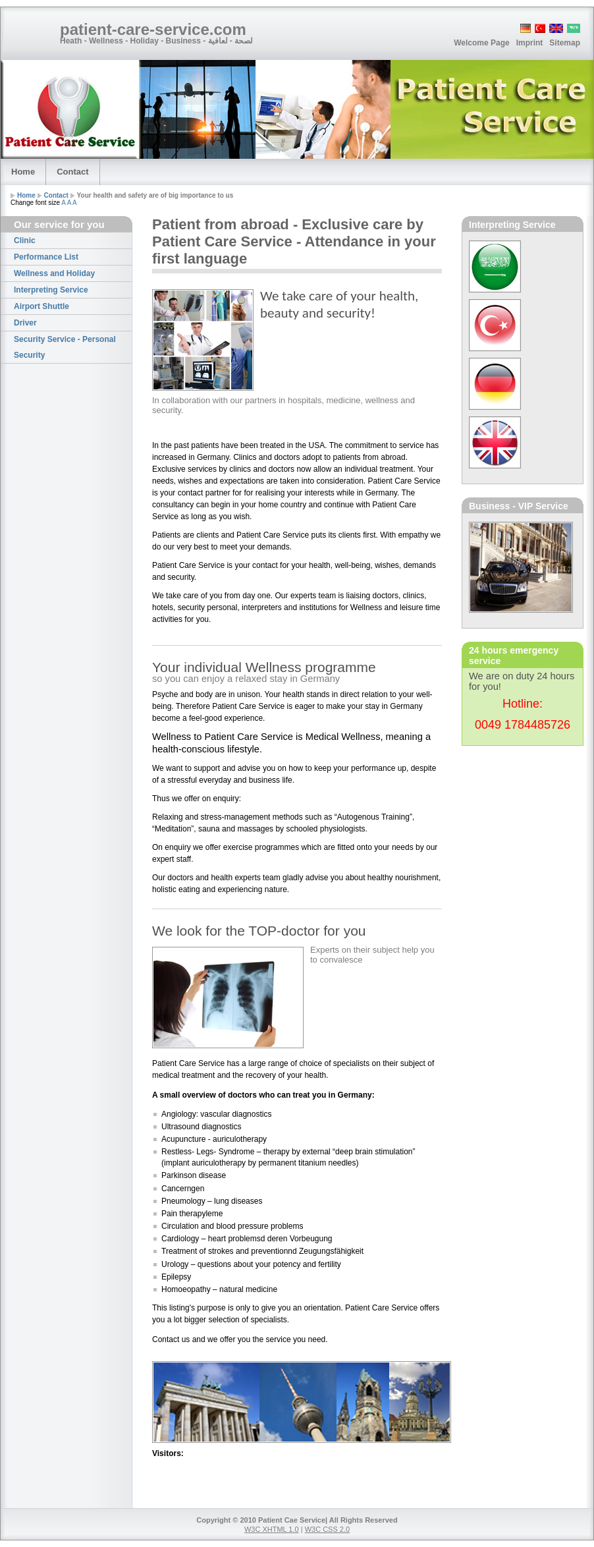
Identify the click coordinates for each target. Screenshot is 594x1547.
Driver (25, 322)
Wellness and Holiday (54, 273)
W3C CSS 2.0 (327, 1529)
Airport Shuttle (41, 306)
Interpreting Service (51, 290)
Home (23, 172)
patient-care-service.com (154, 29)
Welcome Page (481, 42)
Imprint (529, 42)
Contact (72, 172)
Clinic (25, 240)
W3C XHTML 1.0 (271, 1529)
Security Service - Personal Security (65, 347)
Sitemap (564, 42)
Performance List (46, 257)
